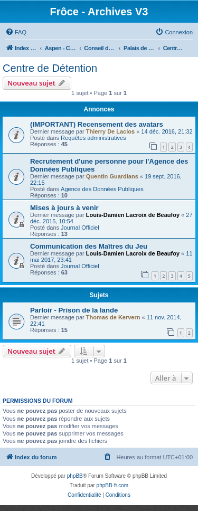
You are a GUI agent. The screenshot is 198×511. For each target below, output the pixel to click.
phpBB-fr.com (113, 485)
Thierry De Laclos (110, 131)
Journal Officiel (80, 227)
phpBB (75, 476)
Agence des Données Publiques (102, 189)
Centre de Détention (50, 68)
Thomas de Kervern (113, 317)
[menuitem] (15, 32)
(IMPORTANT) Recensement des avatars (96, 124)
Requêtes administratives (93, 138)
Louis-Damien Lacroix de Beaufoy (133, 215)
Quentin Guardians (112, 176)
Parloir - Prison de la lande (74, 310)
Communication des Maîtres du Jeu (88, 246)
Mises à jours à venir (64, 208)
